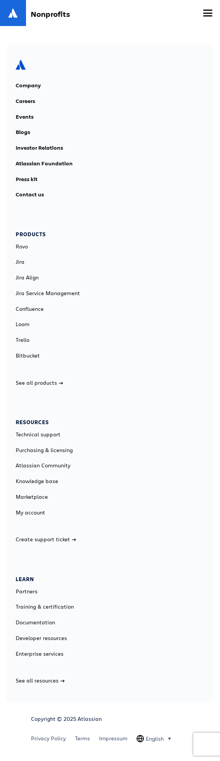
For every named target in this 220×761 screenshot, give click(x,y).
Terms (82, 738)
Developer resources (41, 638)
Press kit (26, 179)
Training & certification (45, 607)
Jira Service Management (48, 293)
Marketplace (32, 497)
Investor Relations (39, 148)
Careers (25, 101)
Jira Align (27, 277)
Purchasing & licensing (44, 450)
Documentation (35, 622)
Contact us (30, 194)
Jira (20, 262)
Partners (26, 591)
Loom (22, 324)
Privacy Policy (48, 738)
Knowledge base (37, 481)
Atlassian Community (43, 465)
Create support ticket (46, 539)
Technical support (38, 434)
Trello (22, 340)
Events (25, 117)
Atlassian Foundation (44, 163)
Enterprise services (40, 654)
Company (28, 85)
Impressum (113, 738)
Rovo (22, 246)
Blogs (23, 132)
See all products (39, 383)
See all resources (40, 681)
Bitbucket (28, 356)
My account (30, 513)
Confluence (30, 309)
